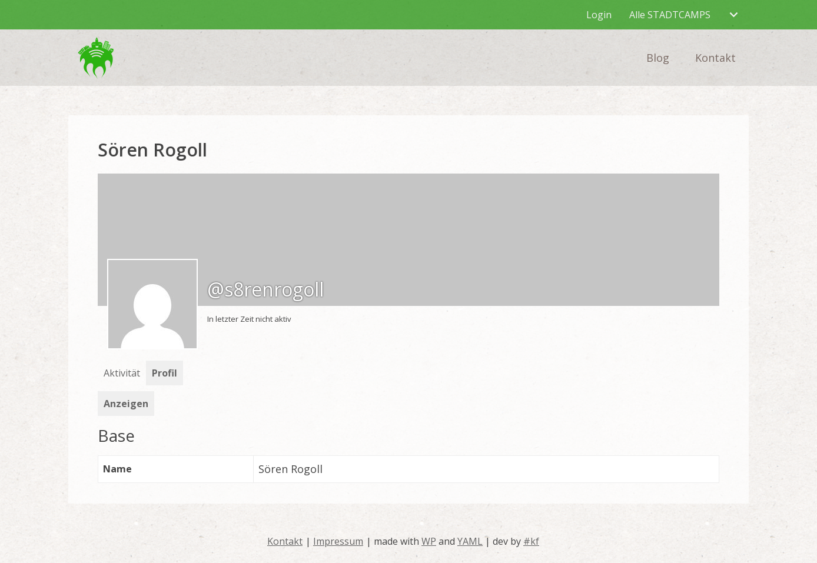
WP (428, 541)
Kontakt (715, 58)
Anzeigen (126, 403)
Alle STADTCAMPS (669, 14)
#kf (531, 541)
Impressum (338, 541)
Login (599, 14)
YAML (470, 541)
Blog (657, 58)
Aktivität (122, 373)
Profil (164, 373)
